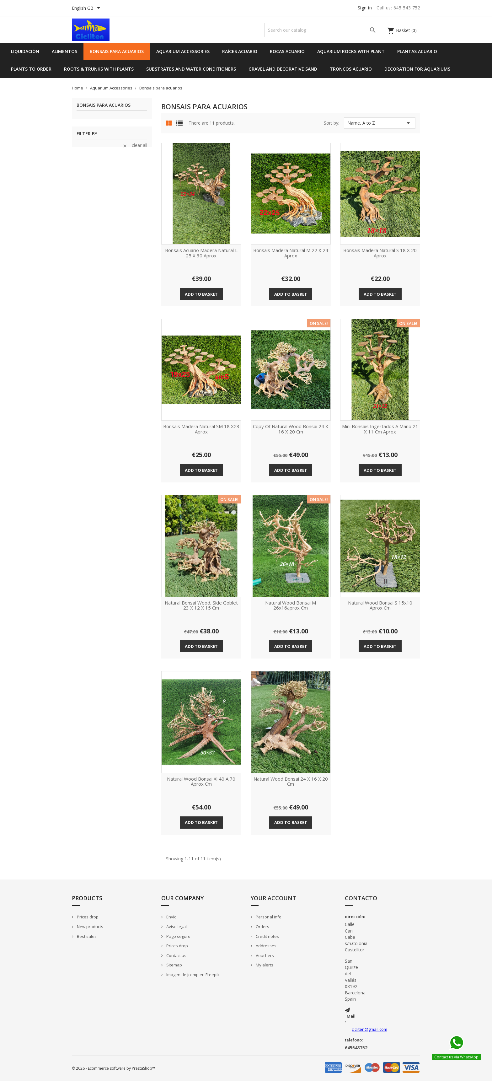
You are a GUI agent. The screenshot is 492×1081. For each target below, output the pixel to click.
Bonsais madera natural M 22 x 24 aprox (290, 253)
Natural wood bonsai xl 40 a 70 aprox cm (201, 781)
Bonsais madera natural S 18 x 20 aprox (380, 253)
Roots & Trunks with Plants (99, 69)
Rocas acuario (287, 51)
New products (89, 926)
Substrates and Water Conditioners (191, 69)
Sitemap (173, 965)
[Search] (322, 30)
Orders (262, 926)
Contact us (175, 955)
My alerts (264, 965)
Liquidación (25, 51)
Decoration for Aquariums (417, 69)
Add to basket (201, 294)
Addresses (265, 946)
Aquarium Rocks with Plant (351, 51)
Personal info (268, 917)
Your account (273, 898)
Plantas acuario (417, 51)
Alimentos (64, 51)
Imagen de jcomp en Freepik (192, 974)
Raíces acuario (239, 51)
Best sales (86, 936)
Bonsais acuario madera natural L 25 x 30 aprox (201, 253)
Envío (171, 917)
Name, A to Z (379, 123)
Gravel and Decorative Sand (283, 69)
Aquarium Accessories (183, 51)
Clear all (134, 145)
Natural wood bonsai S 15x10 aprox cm (380, 605)
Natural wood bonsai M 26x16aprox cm (290, 605)
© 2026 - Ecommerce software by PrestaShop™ (113, 1068)
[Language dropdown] (87, 8)
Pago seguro (177, 936)
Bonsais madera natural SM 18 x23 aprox (201, 429)
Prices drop (87, 917)
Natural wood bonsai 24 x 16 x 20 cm (291, 781)
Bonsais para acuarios (117, 51)
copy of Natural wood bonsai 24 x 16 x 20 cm (290, 429)
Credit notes (267, 936)
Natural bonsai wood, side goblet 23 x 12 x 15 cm (201, 605)
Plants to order (31, 69)
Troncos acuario (351, 69)
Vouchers (264, 955)
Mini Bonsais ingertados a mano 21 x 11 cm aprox (380, 429)
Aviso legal (176, 926)
